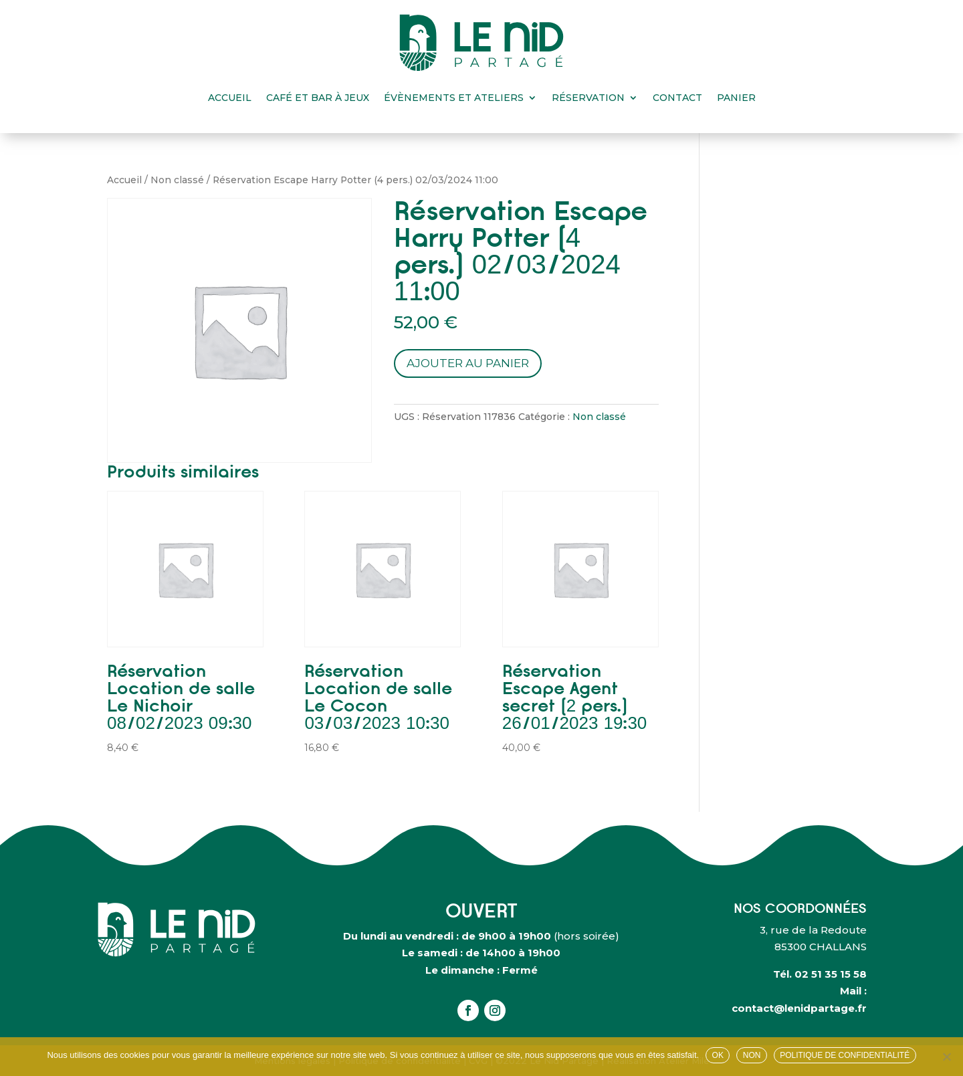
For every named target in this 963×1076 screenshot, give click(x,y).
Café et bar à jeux (317, 98)
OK (718, 1055)
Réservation (588, 98)
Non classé (177, 180)
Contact (677, 98)
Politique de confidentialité (844, 1055)
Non (752, 1055)
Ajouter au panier (468, 363)
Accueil (229, 98)
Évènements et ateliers (454, 98)
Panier (736, 98)
